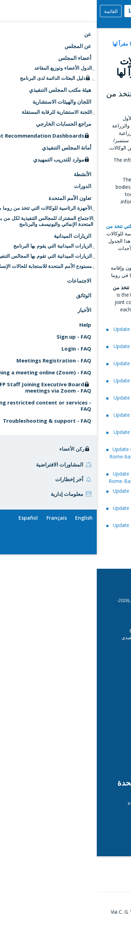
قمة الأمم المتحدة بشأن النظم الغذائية (72, 840)
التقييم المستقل (100, 724)
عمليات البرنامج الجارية (94, 739)
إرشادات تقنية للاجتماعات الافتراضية (81, 660)
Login (40, 10)
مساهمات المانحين (98, 702)
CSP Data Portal (91, 614)
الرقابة (109, 753)
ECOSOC (107, 796)
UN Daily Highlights (96, 833)
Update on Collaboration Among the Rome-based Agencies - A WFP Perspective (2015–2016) (61, 456)
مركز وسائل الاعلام (98, 731)
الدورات (108, 622)
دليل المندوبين (102, 652)
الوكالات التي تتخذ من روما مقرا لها (83, 818)
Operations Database (85, 745)
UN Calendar (102, 826)
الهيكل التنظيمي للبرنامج (92, 760)
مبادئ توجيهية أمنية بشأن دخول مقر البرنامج (74, 630)
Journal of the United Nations (85, 811)
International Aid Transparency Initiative (73, 803)
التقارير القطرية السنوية (85, 694)
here (111, 167)
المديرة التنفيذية (100, 716)
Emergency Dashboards (82, 709)
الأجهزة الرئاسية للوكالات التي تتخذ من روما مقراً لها (69, 44)
